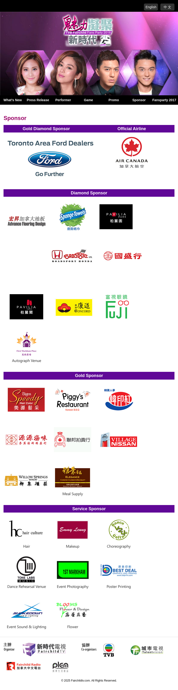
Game (88, 100)
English (151, 7)
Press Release (38, 100)
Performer (63, 100)
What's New (13, 100)
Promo (114, 100)
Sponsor (139, 100)
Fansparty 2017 (164, 100)
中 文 (167, 7)
